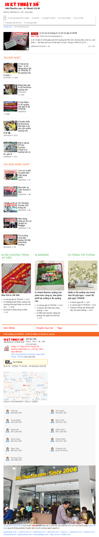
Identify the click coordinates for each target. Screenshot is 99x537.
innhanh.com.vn (25, 532)
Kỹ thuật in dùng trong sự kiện (15, 310)
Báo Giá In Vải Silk (11, 295)
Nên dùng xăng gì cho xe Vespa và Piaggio (24, 222)
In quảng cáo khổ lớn (13, 23)
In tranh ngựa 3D (77, 302)
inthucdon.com (53, 532)
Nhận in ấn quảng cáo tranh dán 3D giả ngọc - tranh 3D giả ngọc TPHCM (81, 295)
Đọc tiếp (92, 46)
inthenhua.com (39, 532)
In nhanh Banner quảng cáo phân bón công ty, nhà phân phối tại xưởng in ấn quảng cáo (48, 296)
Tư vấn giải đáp (30, 23)
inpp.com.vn (54, 534)
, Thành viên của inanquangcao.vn (47, 36)
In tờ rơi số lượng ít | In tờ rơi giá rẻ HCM (58, 33)
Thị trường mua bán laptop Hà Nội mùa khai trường (24, 240)
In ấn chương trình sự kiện (18, 18)
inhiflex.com (66, 534)
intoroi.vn (64, 532)
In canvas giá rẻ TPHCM (13, 299)
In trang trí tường (48, 18)
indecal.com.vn (76, 532)
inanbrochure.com (24, 534)
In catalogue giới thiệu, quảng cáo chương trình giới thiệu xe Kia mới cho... (17, 304)
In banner (35, 18)
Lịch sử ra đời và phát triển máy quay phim (24, 173)
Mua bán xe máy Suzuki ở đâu (24, 189)
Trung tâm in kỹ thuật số (13, 526)
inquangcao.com (10, 532)
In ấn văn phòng (64, 18)
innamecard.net (9, 534)
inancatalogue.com (40, 534)
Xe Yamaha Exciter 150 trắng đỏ (23, 205)
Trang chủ (7, 27)
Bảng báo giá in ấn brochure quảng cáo (24, 87)
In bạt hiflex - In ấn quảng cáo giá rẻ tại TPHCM (24, 105)
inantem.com (89, 532)
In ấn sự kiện (78, 18)
